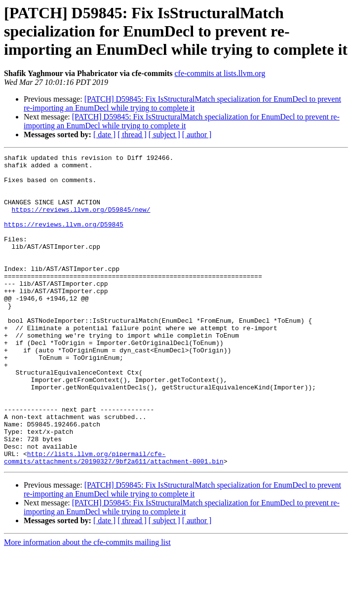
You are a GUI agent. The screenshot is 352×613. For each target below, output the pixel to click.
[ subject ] (164, 134)
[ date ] (104, 134)
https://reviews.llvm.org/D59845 (63, 238)
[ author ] (197, 134)
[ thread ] (132, 134)
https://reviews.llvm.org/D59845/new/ (81, 221)
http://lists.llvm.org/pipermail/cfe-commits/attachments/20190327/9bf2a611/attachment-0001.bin (114, 519)
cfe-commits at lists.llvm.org (219, 73)
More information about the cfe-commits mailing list (87, 604)
